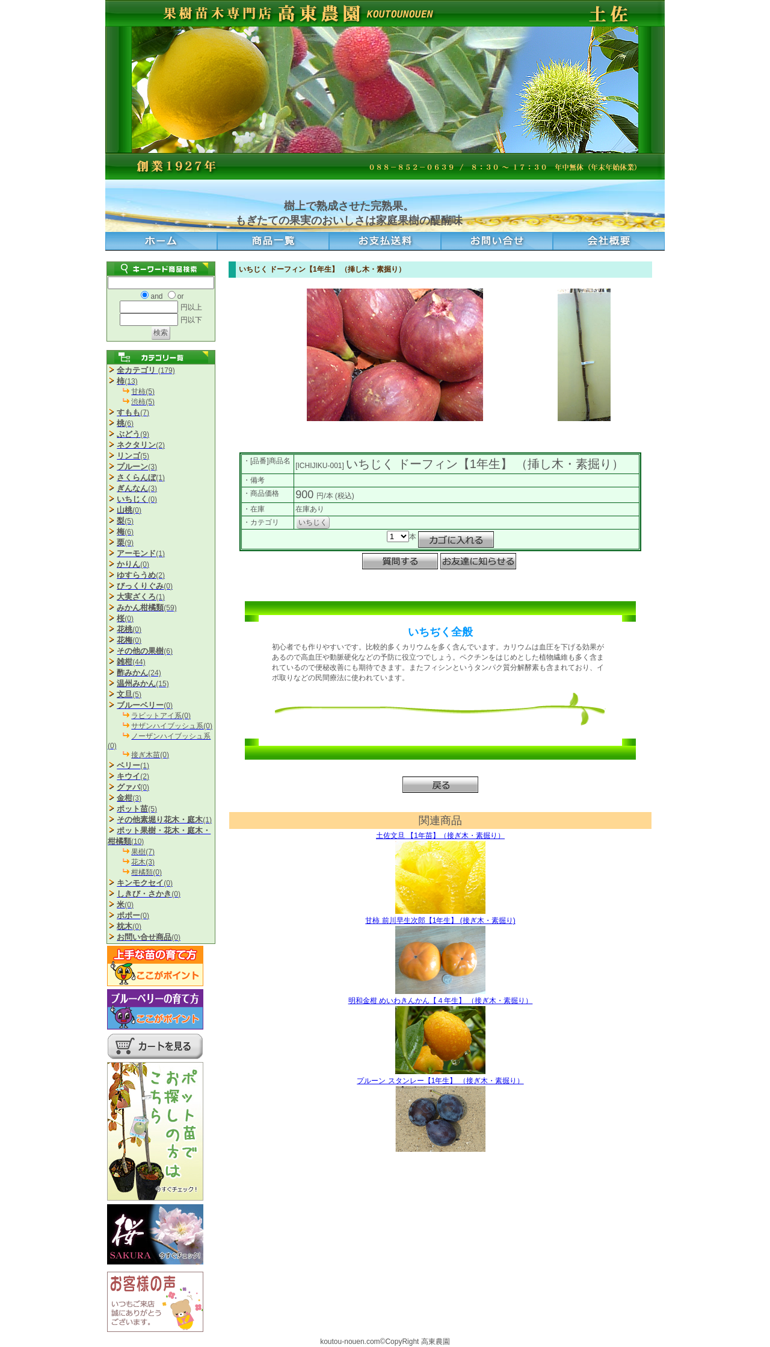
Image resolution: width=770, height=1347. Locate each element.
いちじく (312, 522)
